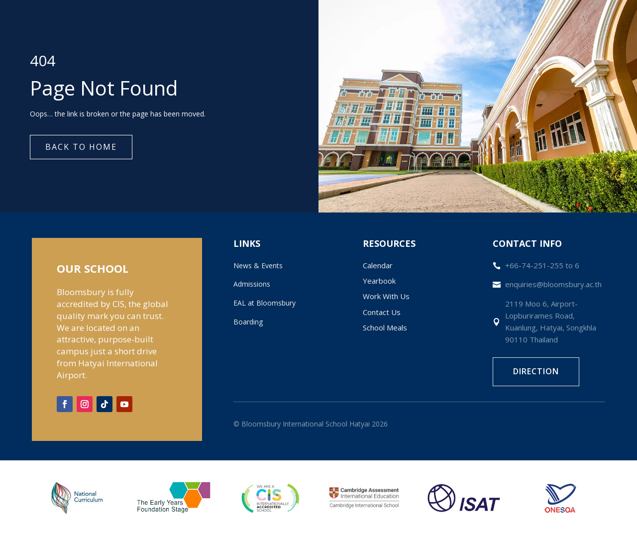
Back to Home (81, 146)
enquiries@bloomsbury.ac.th (553, 284)
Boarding (248, 321)
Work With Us (386, 296)
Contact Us (382, 312)
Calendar (378, 265)
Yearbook (379, 281)
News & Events (258, 265)
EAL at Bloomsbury (264, 303)
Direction (536, 371)
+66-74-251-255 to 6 (542, 265)
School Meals (385, 327)
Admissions (251, 284)
